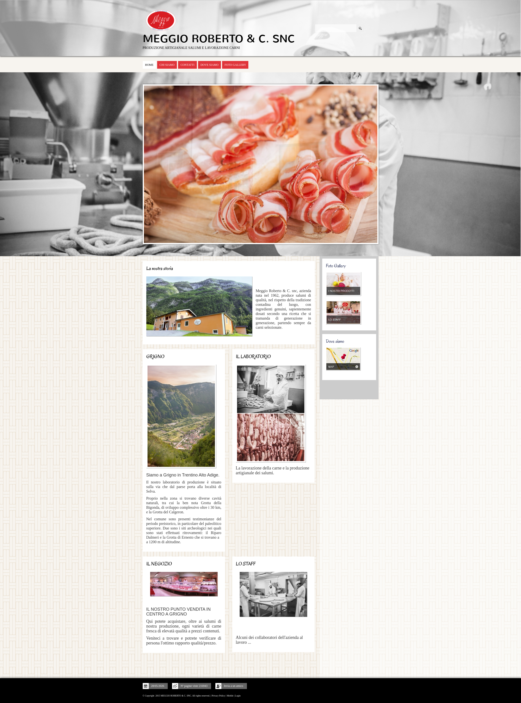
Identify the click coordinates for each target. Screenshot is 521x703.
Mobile (230, 695)
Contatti (187, 65)
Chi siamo (167, 65)
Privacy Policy (218, 695)
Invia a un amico (233, 686)
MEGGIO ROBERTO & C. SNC (219, 39)
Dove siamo (209, 65)
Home (149, 65)
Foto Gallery (235, 65)
